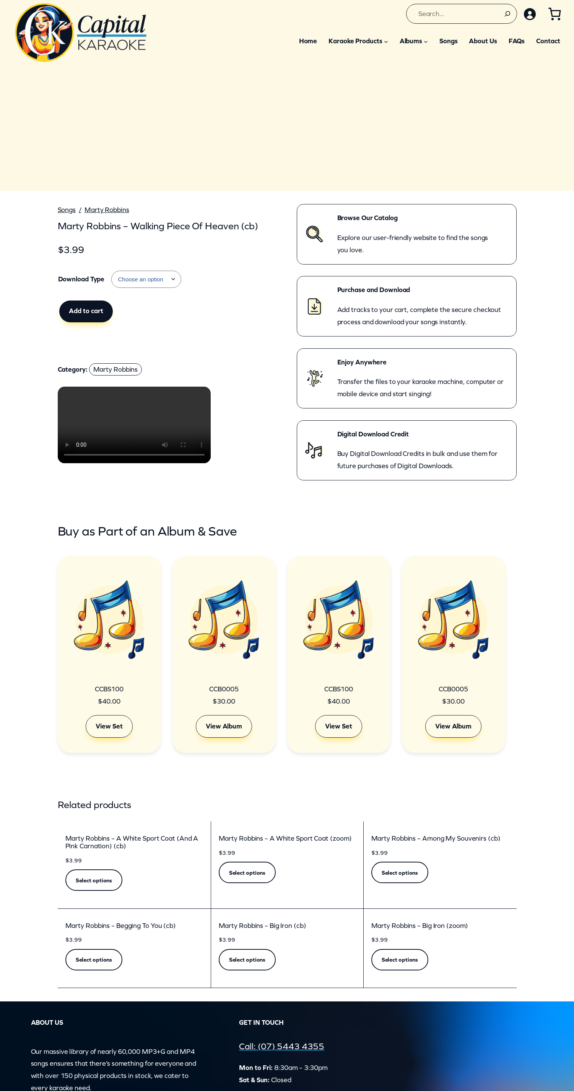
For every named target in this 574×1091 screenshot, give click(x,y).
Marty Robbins (107, 210)
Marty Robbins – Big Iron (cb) (262, 925)
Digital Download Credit (373, 434)
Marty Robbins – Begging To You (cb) (120, 925)
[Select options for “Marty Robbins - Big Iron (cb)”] (247, 959)
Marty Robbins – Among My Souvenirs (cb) (436, 838)
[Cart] (554, 13)
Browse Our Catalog (367, 218)
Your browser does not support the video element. (134, 425)
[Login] (529, 13)
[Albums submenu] (426, 41)
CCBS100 (109, 689)
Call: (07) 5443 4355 (282, 1046)
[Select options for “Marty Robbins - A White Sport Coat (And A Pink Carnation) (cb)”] (94, 880)
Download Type (81, 279)
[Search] (507, 14)
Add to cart (86, 311)
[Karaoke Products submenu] (386, 41)
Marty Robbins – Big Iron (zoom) (419, 925)
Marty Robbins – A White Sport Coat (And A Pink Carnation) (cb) (131, 842)
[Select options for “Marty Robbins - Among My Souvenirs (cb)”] (400, 872)
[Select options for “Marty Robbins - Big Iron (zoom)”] (400, 959)
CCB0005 (223, 689)
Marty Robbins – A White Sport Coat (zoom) (285, 838)
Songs (67, 210)
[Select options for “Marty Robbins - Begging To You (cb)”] (94, 959)
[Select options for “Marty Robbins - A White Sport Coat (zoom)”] (247, 872)
